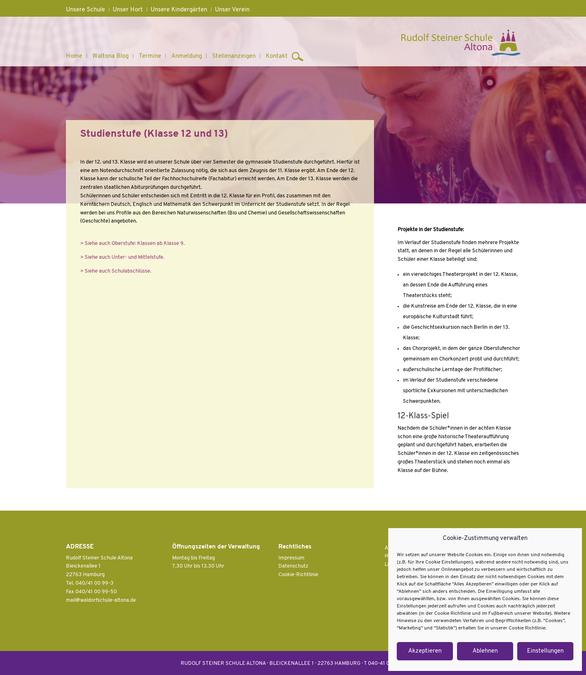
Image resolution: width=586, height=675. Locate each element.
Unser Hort (128, 10)
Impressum (291, 558)
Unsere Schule (85, 10)
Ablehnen (485, 651)
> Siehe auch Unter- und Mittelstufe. (122, 257)
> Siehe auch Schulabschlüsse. (115, 271)
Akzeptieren (425, 651)
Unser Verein (232, 10)
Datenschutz (293, 566)
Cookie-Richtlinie (298, 574)
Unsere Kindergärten (179, 10)
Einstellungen (545, 651)
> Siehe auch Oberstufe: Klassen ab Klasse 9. (132, 243)
